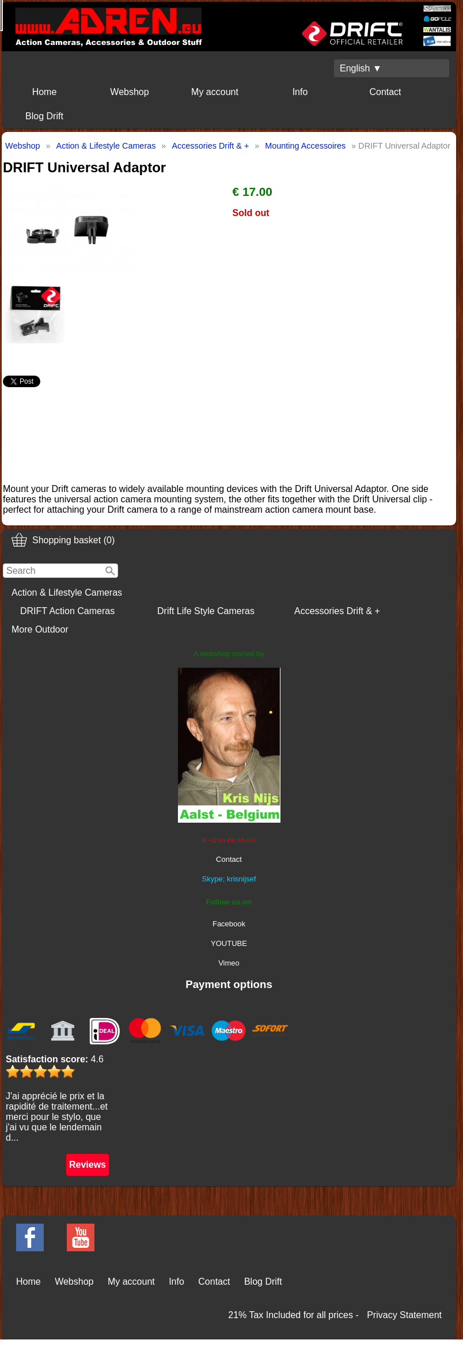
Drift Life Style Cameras (206, 611)
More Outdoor (40, 629)
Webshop (129, 92)
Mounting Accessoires (305, 145)
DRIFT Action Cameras (67, 611)
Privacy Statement (404, 1315)
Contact (385, 92)
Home (44, 92)
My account (214, 92)
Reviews (87, 1164)
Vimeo (229, 963)
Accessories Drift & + (337, 611)
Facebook (228, 923)
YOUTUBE (229, 943)
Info (300, 92)
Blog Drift (44, 116)
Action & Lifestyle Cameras (67, 592)
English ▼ (361, 68)
